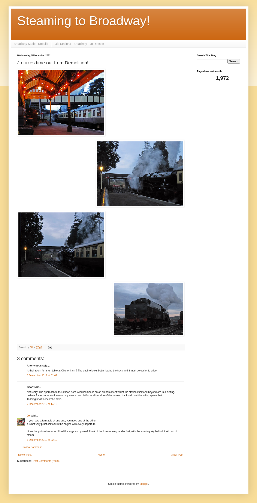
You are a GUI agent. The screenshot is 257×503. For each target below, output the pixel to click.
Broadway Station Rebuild (31, 43)
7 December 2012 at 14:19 (42, 404)
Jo (28, 415)
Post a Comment (32, 447)
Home (101, 454)
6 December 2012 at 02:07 (42, 375)
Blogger (143, 483)
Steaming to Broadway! (83, 21)
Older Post (177, 454)
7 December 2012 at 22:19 (42, 439)
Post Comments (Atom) (46, 460)
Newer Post (24, 454)
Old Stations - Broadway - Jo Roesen (79, 43)
